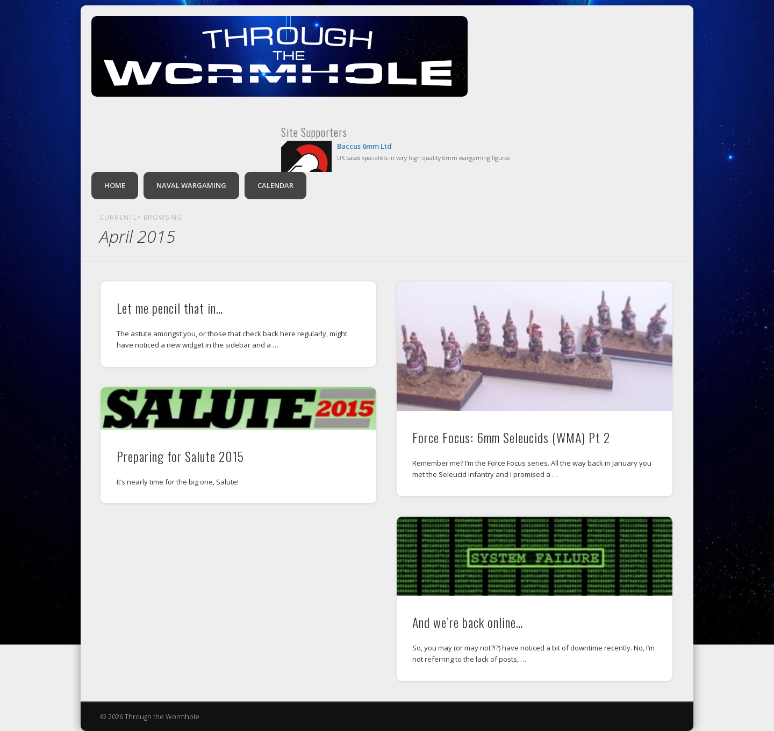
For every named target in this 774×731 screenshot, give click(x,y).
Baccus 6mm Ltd (364, 146)
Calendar (275, 185)
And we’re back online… (467, 622)
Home (114, 185)
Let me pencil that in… (170, 307)
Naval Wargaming (191, 185)
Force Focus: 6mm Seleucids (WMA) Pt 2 (511, 437)
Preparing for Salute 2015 (180, 456)
